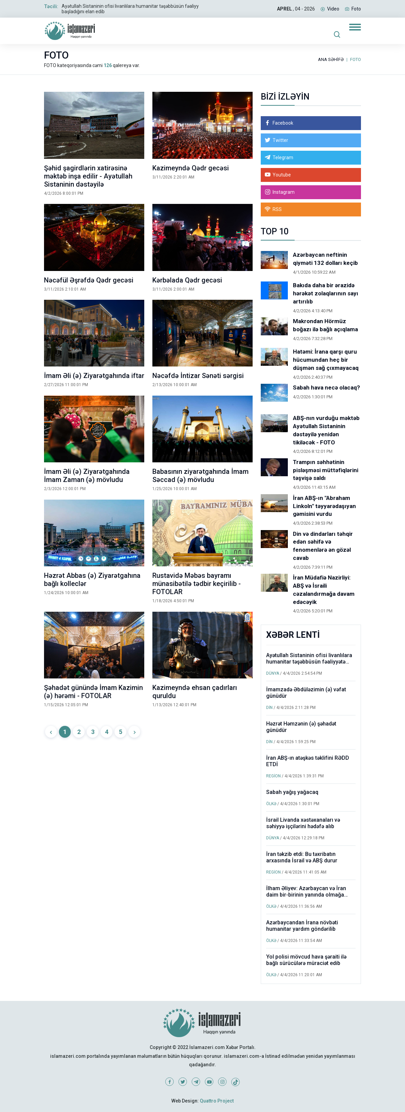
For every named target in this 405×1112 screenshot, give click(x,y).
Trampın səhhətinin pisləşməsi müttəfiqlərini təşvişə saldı (325, 470)
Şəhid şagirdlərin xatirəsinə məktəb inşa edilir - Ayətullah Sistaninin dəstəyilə (88, 176)
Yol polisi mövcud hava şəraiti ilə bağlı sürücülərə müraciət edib (306, 959)
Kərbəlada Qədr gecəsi (187, 280)
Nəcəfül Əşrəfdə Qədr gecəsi (88, 280)
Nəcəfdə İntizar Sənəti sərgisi (198, 376)
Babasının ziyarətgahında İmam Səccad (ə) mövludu (200, 475)
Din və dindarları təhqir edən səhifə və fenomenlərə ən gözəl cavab (323, 545)
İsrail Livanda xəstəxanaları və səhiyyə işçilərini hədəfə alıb (303, 823)
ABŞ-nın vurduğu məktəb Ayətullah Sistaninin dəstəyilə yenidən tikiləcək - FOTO (326, 430)
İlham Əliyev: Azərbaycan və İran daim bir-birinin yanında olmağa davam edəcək (306, 894)
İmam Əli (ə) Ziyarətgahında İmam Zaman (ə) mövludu (87, 475)
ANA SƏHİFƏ (331, 59)
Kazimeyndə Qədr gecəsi (190, 168)
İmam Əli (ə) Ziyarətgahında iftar (94, 376)
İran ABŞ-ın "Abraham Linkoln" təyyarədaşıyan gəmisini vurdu (324, 506)
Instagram (284, 192)
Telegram (283, 157)
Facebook (283, 123)
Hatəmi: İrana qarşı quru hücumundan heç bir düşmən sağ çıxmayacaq (326, 359)
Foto (356, 9)
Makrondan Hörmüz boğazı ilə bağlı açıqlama (325, 325)
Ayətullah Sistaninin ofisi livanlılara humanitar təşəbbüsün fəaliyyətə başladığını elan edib (309, 661)
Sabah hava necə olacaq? (326, 387)
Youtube (282, 174)
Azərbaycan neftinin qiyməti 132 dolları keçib (325, 258)
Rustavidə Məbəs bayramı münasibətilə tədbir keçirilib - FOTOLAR (196, 583)
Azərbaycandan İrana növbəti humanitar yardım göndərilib (302, 925)
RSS (277, 209)
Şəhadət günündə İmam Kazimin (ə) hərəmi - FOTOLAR (93, 692)
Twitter (280, 140)
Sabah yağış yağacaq (292, 792)
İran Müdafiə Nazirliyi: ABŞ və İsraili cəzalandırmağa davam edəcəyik (324, 589)
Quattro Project (217, 1101)
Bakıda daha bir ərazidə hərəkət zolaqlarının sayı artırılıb (325, 293)
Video (333, 9)
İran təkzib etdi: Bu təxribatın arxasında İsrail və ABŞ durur (301, 857)
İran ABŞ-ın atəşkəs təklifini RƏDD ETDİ (307, 761)
